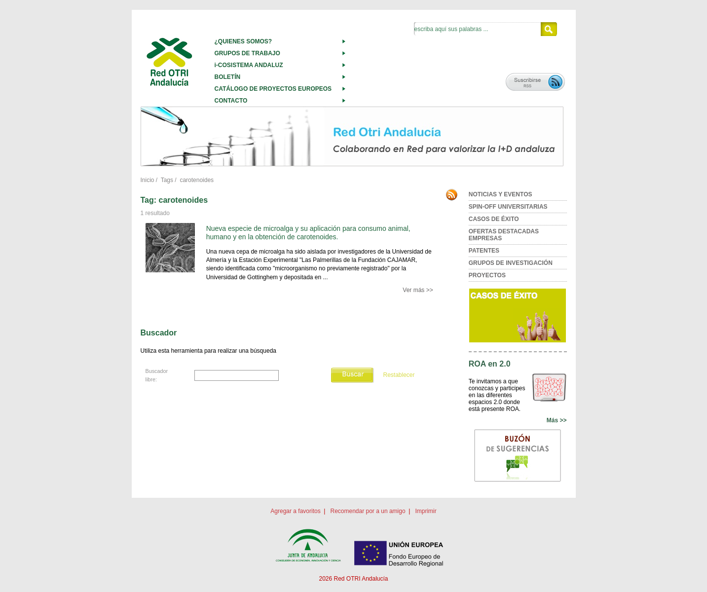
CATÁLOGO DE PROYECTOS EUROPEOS (273, 88)
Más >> (557, 420)
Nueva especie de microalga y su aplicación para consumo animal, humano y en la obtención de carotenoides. (308, 232)
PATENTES (484, 250)
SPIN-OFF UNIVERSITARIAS (508, 206)
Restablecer (398, 374)
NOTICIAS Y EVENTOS (500, 194)
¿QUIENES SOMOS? (243, 41)
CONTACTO (231, 100)
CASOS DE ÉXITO (494, 219)
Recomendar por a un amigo (367, 511)
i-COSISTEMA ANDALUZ (249, 65)
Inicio (147, 180)
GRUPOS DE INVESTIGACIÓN (511, 262)
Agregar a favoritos (295, 511)
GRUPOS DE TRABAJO (247, 53)
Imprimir (425, 511)
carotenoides (197, 180)
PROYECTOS (487, 275)
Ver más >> (418, 290)
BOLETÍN (228, 77)
